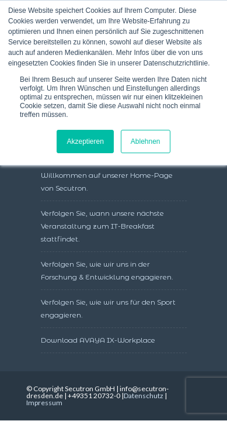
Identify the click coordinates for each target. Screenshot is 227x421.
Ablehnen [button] (145, 141)
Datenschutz (143, 395)
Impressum (44, 402)
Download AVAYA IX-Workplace (98, 340)
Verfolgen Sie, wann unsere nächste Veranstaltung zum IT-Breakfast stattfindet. (102, 226)
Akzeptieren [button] (85, 141)
